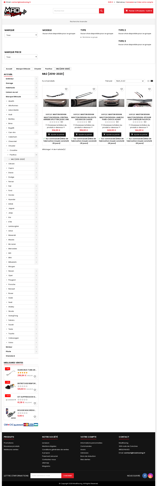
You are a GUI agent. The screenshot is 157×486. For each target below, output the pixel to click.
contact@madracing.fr (21, 2)
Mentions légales (49, 446)
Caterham (12, 137)
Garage (9, 83)
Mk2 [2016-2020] (18, 159)
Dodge (11, 177)
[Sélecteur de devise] (111, 2)
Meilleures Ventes (13, 362)
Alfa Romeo (13, 105)
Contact (124, 436)
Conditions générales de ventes (55, 449)
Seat (10, 302)
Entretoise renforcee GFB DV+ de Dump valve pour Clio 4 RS (27, 383)
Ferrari (11, 181)
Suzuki (11, 324)
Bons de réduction (88, 456)
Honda (11, 195)
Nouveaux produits (11, 446)
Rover (10, 293)
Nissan (11, 271)
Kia (9, 217)
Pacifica (13, 155)
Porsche (11, 284)
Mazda (11, 239)
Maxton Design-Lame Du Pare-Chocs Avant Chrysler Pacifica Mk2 (112, 119)
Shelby (11, 307)
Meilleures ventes (11, 449)
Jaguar (11, 208)
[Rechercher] (78, 10)
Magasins (46, 466)
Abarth (11, 101)
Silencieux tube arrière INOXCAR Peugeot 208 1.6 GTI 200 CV (27, 370)
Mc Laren (12, 244)
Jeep (10, 213)
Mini (10, 257)
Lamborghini (13, 226)
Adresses (84, 453)
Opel (10, 275)
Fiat (9, 186)
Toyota (11, 333)
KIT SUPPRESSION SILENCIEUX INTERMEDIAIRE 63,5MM (27, 397)
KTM (10, 222)
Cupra (11, 168)
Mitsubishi (12, 262)
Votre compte (88, 436)
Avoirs (83, 449)
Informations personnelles (91, 443)
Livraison (45, 443)
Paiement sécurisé (50, 456)
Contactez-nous (49, 459)
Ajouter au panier (56, 134)
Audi (10, 114)
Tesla (10, 329)
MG (9, 253)
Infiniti (10, 204)
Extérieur (10, 79)
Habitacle (10, 87)
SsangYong (13, 315)
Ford (10, 190)
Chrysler (11, 146)
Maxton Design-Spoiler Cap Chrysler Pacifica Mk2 (139, 119)
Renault (11, 289)
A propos (46, 453)
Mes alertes (85, 459)
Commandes (86, 446)
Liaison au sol (12, 92)
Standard (10, 356)
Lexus (10, 231)
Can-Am (12, 132)
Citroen (11, 163)
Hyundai (11, 199)
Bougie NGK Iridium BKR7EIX (27, 410)
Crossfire (13, 150)
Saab (10, 298)
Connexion (129, 2)
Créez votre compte (145, 2)
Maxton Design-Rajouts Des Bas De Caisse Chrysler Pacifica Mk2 (83, 119)
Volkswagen (13, 338)
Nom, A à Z (130, 81)
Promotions (8, 443)
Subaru (11, 320)
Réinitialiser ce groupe (89, 37)
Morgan (11, 266)
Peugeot (12, 280)
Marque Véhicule (13, 96)
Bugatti (11, 128)
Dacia (10, 172)
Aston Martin (13, 110)
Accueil (8, 74)
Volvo (10, 342)
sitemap (45, 463)
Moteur (9, 347)
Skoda (11, 311)
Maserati (12, 235)
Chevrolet (12, 141)
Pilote (8, 351)
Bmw (10, 123)
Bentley (11, 119)
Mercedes (12, 248)
